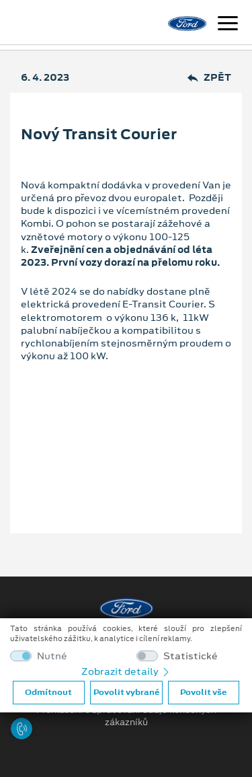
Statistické (190, 656)
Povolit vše (203, 692)
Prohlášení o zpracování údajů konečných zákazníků (126, 716)
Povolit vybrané (126, 692)
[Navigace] (227, 25)
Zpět (209, 77)
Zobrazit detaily (126, 671)
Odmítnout (48, 692)
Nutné (52, 656)
